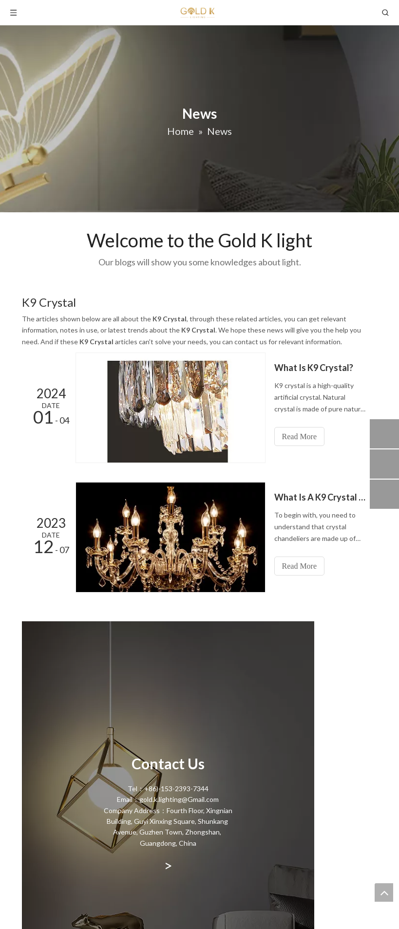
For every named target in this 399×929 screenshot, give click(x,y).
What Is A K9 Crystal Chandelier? (320, 497)
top (384, 892)
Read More (299, 436)
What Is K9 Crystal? (313, 367)
